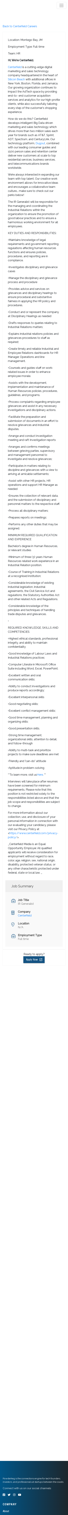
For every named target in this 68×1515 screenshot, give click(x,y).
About (6, 1511)
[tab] (16, 5)
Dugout (40, 143)
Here (40, 774)
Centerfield (15, 67)
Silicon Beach (16, 79)
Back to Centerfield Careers (20, 26)
